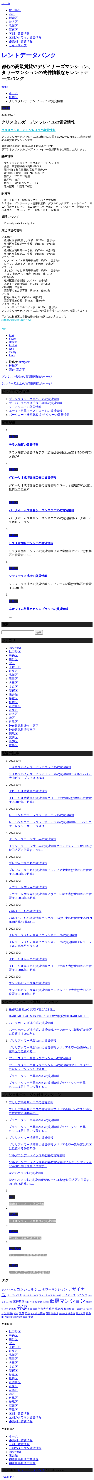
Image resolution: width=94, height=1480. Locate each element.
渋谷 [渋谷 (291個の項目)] (27, 1313)
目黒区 (13, 721)
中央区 (13, 655)
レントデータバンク (28, 55)
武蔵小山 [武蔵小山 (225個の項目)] (81, 1309)
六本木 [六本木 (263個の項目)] (12, 1309)
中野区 (13, 659)
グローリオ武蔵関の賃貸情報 (28, 791)
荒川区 (13, 737)
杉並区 (13, 698)
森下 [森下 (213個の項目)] (74, 1309)
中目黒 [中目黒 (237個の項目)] (33, 1302)
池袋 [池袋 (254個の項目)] (16, 1313)
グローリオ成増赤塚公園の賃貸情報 (32, 477)
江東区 (13, 29)
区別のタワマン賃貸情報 (25, 37)
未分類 (13, 694)
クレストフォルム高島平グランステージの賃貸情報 (43, 935)
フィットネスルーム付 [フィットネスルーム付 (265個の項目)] (50, 1295)
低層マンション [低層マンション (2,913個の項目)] (67, 1301)
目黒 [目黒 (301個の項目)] (48, 1313)
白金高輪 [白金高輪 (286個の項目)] (40, 1313)
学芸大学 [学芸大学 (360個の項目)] (43, 1308)
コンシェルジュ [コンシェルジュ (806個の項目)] (29, 1289)
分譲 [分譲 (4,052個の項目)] (21, 1308)
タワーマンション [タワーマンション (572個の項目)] (54, 1289)
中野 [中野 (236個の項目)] (40, 1302)
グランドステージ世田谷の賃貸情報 (32, 839)
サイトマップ (18, 45)
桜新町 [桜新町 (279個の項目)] (67, 1309)
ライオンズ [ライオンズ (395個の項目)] (69, 1295)
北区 (12, 663)
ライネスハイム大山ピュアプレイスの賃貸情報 (40, 767)
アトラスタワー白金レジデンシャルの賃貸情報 (40, 1058)
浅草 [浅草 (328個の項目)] (21, 1313)
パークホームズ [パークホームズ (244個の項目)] (30, 1295)
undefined (15, 648)
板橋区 (5, 108)
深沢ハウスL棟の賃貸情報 (26, 1173)
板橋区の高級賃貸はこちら (17, 320)
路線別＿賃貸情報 (21, 41)
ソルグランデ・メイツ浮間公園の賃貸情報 (37, 1155)
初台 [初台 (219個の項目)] (30, 1309)
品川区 (13, 25)
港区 (12, 14)
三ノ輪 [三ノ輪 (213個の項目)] (9, 1302)
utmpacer (24, 361)
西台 (4, 329)
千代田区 (15, 667)
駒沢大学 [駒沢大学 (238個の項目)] (18, 1317)
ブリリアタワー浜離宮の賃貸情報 (31, 1137)
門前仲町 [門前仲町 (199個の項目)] (9, 1317)
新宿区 (13, 18)
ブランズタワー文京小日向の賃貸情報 (34, 399)
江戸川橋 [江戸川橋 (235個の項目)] (8, 1313)
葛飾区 (13, 741)
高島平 (20, 369)
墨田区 (13, 678)
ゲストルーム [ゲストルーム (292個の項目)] (8, 1289)
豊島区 (13, 745)
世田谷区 (15, 10)
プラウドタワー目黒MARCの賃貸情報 (34, 1075)
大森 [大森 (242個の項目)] (35, 1309)
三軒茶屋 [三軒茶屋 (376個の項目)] (18, 1301)
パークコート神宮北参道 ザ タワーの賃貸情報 (39, 414)
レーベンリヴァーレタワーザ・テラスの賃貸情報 (41, 815)
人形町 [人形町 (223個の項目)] (46, 1302)
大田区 (13, 682)
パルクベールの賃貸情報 (25, 911)
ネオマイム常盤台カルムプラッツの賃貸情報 (38, 608)
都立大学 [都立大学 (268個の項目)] (80, 1313)
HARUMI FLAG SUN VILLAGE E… (32, 1009)
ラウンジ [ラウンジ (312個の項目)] (82, 1295)
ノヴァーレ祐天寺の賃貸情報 (28, 887)
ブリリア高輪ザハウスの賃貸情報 (31, 1102)
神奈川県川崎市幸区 (22, 729)
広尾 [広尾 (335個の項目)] (51, 1308)
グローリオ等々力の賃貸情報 (28, 959)
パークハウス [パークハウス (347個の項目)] (14, 1295)
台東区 (13, 671)
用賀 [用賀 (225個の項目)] (33, 1313)
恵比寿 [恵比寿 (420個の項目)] (59, 1308)
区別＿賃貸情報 (19, 33)
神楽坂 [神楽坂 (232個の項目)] (54, 1313)
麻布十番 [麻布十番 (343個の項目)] (28, 1316)
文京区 (13, 686)
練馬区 (13, 733)
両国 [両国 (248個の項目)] (27, 1302)
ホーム (13, 1436)
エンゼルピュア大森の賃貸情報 (29, 983)
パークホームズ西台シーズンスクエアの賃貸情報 (41, 510)
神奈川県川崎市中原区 (23, 725)
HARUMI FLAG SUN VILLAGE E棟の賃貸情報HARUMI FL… (49, 1016)
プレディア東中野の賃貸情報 (28, 863)
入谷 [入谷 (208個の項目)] (6, 1309)
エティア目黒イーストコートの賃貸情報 (35, 410)
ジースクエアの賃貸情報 (25, 406)
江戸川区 (15, 706)
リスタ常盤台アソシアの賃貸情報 (31, 543)
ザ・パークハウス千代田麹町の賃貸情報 (35, 403)
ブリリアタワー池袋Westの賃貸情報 (32, 1040)
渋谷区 (13, 21)
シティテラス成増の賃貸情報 (28, 576)
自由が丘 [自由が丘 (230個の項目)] (63, 1313)
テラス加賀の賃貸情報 (23, 444)
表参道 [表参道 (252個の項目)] (71, 1313)
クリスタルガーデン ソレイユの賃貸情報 (28, 130)
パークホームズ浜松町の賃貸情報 (31, 1022)
